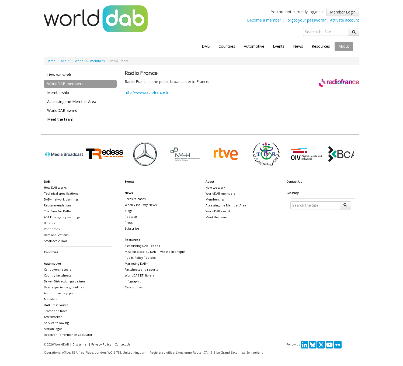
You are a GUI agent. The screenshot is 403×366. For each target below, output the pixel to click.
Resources (321, 46)
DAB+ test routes (56, 305)
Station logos (53, 329)
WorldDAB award (62, 110)
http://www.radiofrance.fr (146, 92)
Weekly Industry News (141, 205)
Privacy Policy (101, 344)
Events (278, 46)
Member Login (343, 12)
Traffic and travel (56, 311)
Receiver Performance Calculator (68, 335)
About (344, 46)
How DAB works (55, 187)
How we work (59, 74)
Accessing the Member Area (71, 101)
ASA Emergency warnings (62, 217)
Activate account (344, 20)
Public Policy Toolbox (140, 257)
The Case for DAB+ (57, 211)
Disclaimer (80, 344)
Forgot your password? (305, 20)
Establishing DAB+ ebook (142, 246)
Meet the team (60, 119)
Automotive (254, 46)
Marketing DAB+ (136, 263)
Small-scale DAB (55, 241)
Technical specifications (61, 193)
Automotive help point (60, 293)
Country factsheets (57, 275)
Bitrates (49, 223)
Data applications (56, 235)
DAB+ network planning (61, 199)
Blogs (128, 211)
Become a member (264, 20)
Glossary (292, 193)
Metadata (50, 299)
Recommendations (57, 205)
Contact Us (294, 181)
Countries (226, 46)
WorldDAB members (90, 61)
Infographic (133, 281)
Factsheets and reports (141, 269)
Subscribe (132, 228)
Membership (58, 92)
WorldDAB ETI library (140, 275)
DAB (206, 46)
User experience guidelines (64, 287)
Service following (56, 323)
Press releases (135, 199)
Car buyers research (58, 269)
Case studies (134, 287)
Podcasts (131, 217)
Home (51, 61)
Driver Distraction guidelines (64, 281)
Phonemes (52, 229)
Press (129, 222)
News (298, 46)
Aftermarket (53, 317)
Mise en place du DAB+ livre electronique (155, 252)
